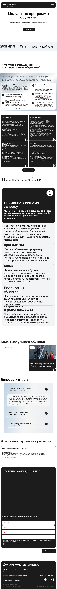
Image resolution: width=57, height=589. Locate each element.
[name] (28, 523)
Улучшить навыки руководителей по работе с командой (11, 365)
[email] (28, 527)
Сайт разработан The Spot (42, 586)
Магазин (25, 569)
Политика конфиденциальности (11, 580)
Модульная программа (37, 361)
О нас (15, 572)
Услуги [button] (5, 569)
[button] (52, 5)
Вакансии (26, 572)
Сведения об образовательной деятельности (15, 575)
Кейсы (4, 572)
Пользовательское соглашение (11, 578)
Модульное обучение (8, 361)
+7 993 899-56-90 (45, 575)
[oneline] (28, 537)
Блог (15, 569)
